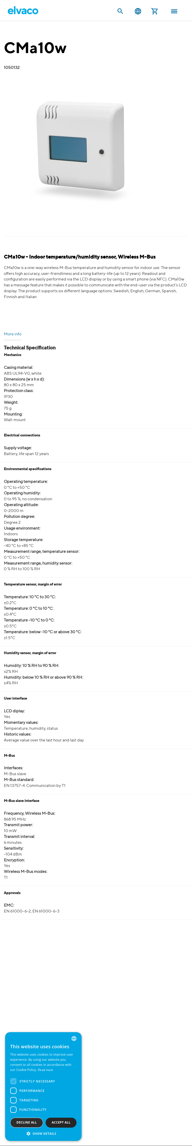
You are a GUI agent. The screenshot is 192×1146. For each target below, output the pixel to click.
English (138, 11)
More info (12, 334)
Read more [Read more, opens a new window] (45, 1070)
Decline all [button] (27, 1122)
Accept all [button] (61, 1122)
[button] (43, 1133)
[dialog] (43, 1086)
